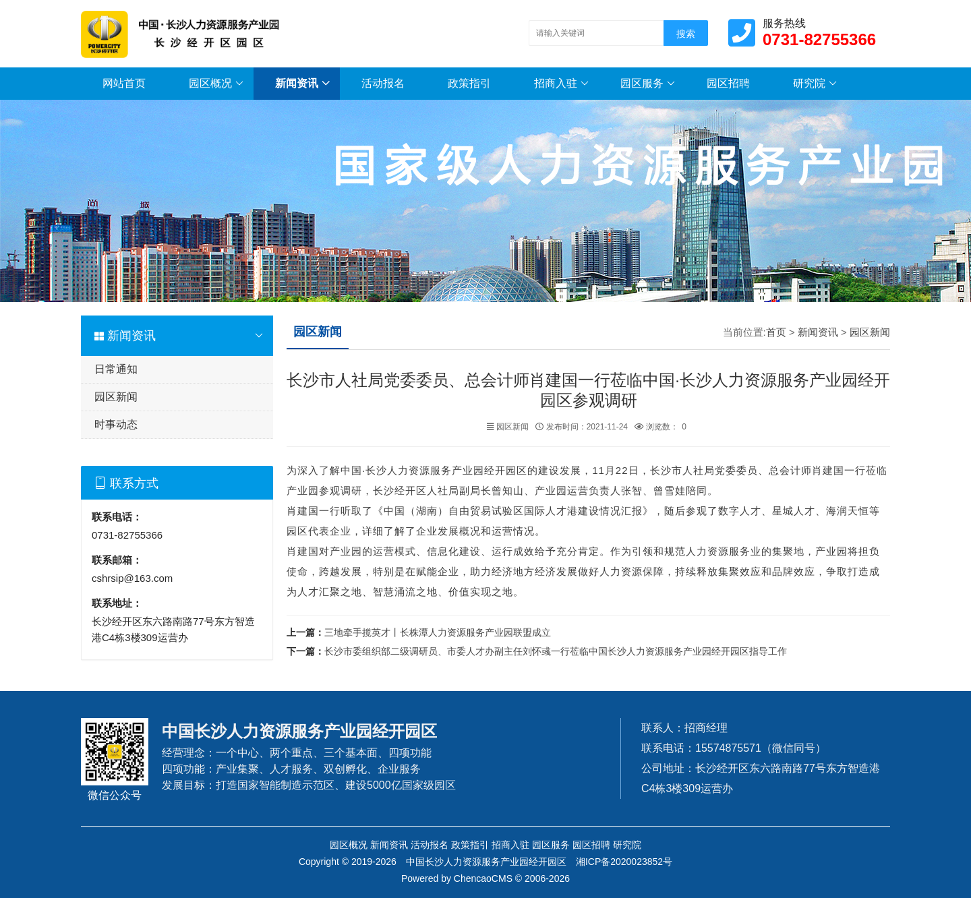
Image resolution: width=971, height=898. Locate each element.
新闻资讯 (302, 83)
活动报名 (383, 83)
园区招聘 (728, 83)
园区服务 (647, 83)
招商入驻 (561, 83)
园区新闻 (116, 396)
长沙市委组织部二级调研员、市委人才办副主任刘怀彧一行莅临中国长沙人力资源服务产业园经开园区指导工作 (555, 651)
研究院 (815, 83)
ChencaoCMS (483, 878)
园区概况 (216, 83)
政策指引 (469, 83)
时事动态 (116, 424)
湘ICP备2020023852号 (624, 861)
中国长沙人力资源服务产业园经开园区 (486, 861)
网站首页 (124, 83)
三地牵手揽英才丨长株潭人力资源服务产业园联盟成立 (437, 632)
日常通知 (116, 369)
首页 (776, 332)
